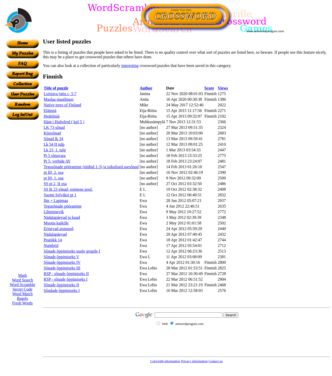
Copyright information (165, 361)
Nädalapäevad (55, 234)
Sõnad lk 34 (53, 138)
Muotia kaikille (56, 223)
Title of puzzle (56, 88)
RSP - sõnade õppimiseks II (66, 273)
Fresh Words (22, 303)
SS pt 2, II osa (55, 183)
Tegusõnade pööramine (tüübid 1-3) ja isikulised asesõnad (91, 167)
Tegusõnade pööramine (63, 206)
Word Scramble (22, 284)
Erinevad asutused (58, 228)
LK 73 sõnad (54, 127)
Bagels (22, 298)
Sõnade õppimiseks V (61, 257)
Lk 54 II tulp (54, 144)
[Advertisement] (22, 196)
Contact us (215, 361)
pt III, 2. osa (54, 172)
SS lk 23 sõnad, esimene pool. (68, 189)
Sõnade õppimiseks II (61, 285)
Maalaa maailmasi (58, 99)
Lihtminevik (54, 212)
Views (223, 88)
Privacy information (194, 361)
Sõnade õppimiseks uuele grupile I (72, 251)
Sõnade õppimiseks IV (62, 262)
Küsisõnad (52, 133)
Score (209, 88)
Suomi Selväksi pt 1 (60, 195)
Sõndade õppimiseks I (62, 290)
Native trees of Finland (62, 105)
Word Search (22, 280)
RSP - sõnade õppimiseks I (66, 279)
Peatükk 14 (53, 240)
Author (146, 88)
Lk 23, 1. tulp (55, 150)
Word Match (22, 294)
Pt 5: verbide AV (57, 161)
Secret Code (22, 289)
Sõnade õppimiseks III (62, 268)
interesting (130, 65)
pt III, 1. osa (54, 178)
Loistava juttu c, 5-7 (60, 94)
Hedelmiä (51, 116)
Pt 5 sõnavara (55, 155)
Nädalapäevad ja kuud (62, 217)
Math (22, 275)
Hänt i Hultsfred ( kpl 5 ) (64, 122)
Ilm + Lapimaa (56, 200)
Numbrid (51, 245)
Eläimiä (50, 110)
